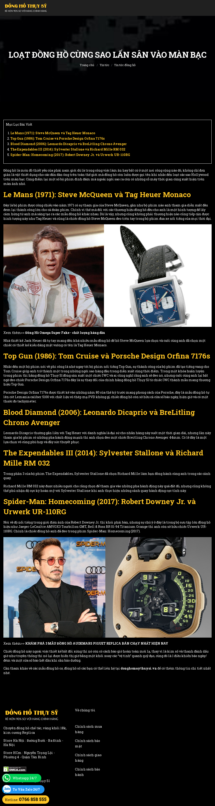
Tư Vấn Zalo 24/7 (26, 789)
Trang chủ (87, 65)
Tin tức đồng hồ (125, 65)
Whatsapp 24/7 (25, 778)
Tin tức (104, 65)
